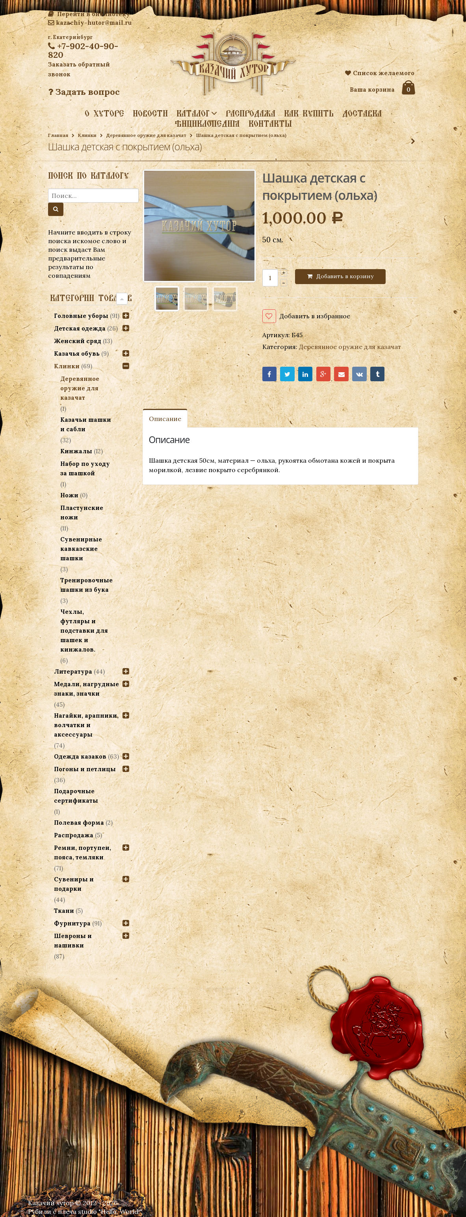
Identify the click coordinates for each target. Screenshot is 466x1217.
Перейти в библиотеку (89, 14)
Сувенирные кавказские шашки (81, 549)
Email (341, 374)
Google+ (323, 374)
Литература (73, 671)
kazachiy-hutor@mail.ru (90, 22)
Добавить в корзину (344, 276)
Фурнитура (72, 923)
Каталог (193, 113)
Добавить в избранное (315, 316)
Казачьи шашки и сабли (85, 424)
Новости (150, 113)
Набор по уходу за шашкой (85, 468)
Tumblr (377, 374)
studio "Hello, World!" (110, 1211)
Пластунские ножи (81, 512)
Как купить (309, 113)
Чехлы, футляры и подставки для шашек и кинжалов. (84, 630)
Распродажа (250, 113)
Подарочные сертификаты (76, 795)
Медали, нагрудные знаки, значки (86, 688)
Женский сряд (77, 341)
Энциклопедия (207, 123)
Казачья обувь (77, 353)
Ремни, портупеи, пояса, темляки (82, 852)
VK (359, 374)
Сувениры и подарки (74, 883)
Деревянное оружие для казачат (146, 135)
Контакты (270, 123)
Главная (58, 135)
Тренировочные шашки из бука (86, 584)
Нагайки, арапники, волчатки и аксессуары (86, 725)
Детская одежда (80, 328)
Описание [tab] (165, 419)
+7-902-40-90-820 (83, 50)
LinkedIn (305, 374)
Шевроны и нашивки (73, 940)
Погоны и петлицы (85, 769)
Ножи (69, 495)
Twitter (287, 374)
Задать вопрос (84, 91)
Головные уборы (81, 315)
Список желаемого (379, 73)
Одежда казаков (80, 756)
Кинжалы (76, 451)
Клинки (87, 135)
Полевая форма (79, 822)
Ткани (64, 910)
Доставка (362, 113)
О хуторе (104, 113)
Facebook (269, 374)
